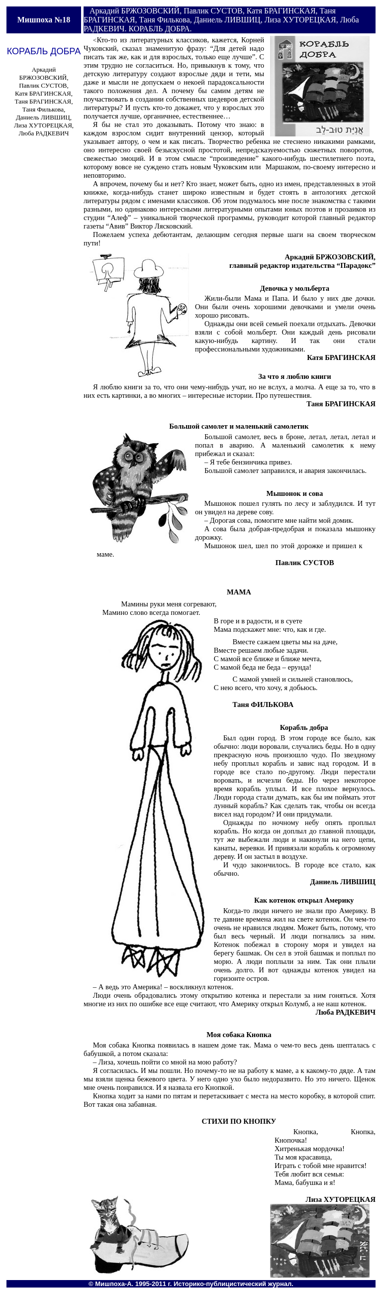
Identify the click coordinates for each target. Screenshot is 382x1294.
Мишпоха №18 (44, 19)
